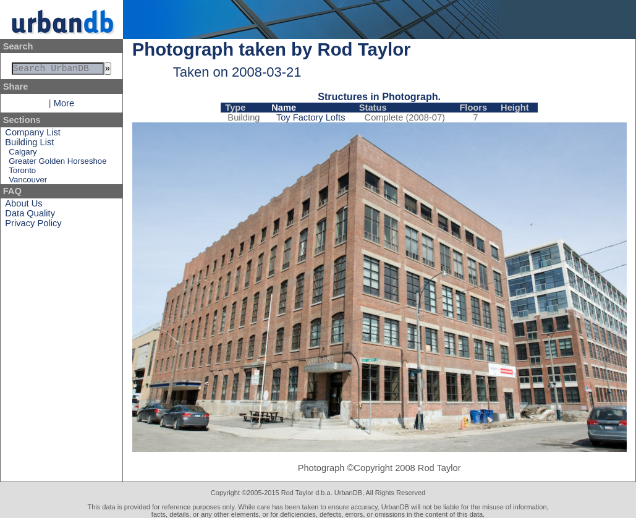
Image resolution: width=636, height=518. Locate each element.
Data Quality (30, 216)
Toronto (22, 172)
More (64, 106)
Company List (33, 135)
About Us (23, 206)
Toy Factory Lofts (311, 117)
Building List (29, 145)
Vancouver (28, 182)
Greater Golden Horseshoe (57, 163)
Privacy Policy (33, 226)
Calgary (22, 154)
